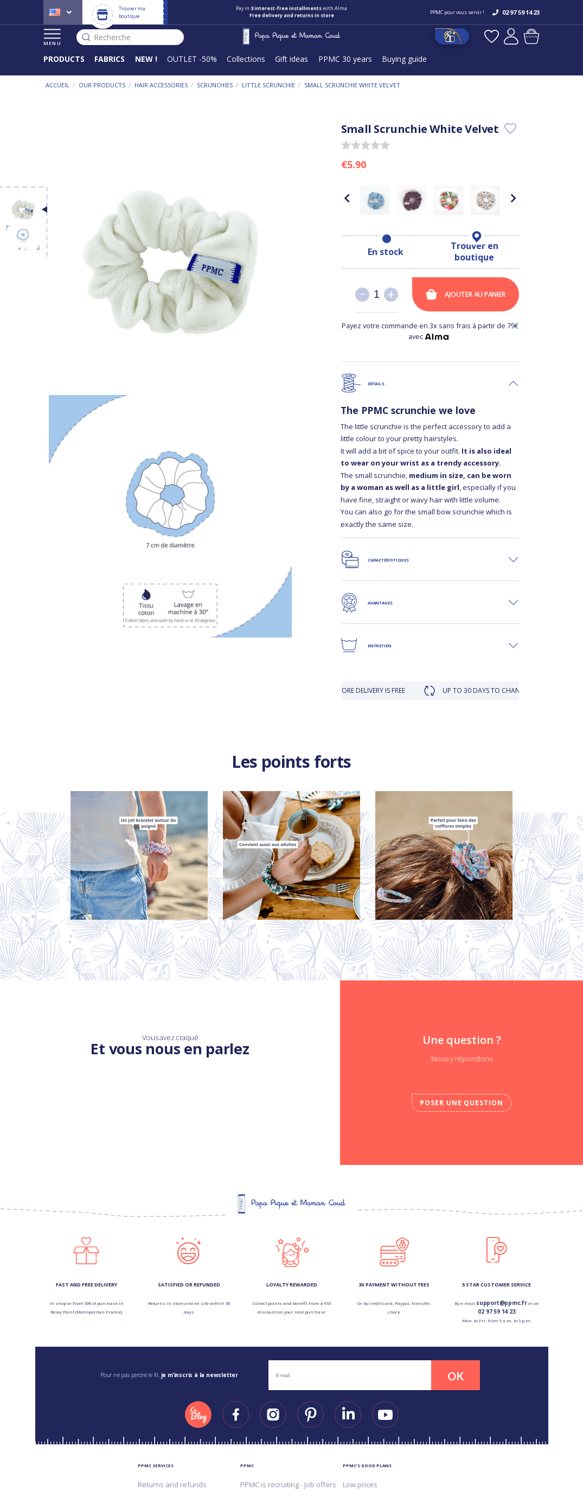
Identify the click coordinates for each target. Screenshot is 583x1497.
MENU (52, 38)
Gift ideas (291, 59)
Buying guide (404, 59)
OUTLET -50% (192, 59)
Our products (102, 85)
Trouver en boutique (474, 251)
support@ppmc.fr (501, 1303)
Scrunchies (215, 85)
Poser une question (461, 1102)
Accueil (57, 85)
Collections (246, 59)
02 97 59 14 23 (496, 1311)
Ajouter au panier (465, 294)
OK (455, 1376)
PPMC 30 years (345, 59)
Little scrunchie (268, 85)
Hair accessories (161, 85)
